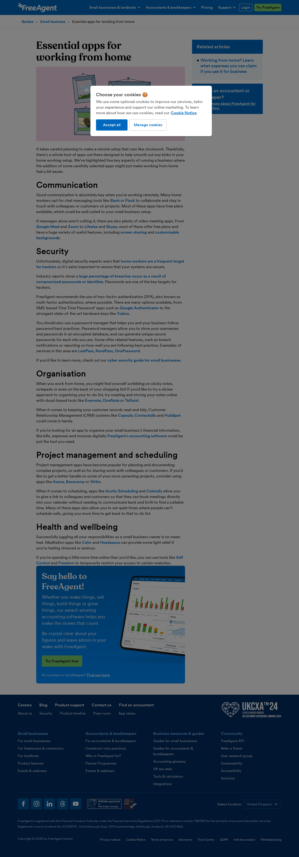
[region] (151, 111)
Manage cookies (148, 125)
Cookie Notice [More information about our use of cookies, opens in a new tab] (183, 112)
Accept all (112, 125)
